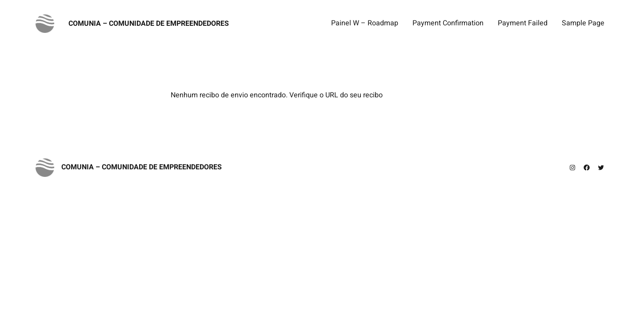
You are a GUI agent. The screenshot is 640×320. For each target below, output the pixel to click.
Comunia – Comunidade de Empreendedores (148, 23)
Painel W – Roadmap (364, 23)
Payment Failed (523, 23)
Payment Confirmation (448, 23)
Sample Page (583, 23)
